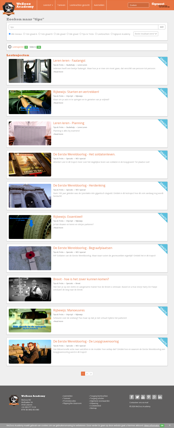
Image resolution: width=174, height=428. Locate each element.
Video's (35, 47)
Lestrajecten (20, 47)
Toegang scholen (96, 398)
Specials (69, 158)
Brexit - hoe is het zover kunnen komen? (81, 279)
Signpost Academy (120, 34)
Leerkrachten (102, 34)
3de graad (72, 34)
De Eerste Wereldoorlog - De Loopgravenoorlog (86, 341)
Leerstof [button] (46, 5)
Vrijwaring (93, 403)
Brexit (78, 283)
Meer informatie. (151, 425)
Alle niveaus (15, 34)
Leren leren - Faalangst (69, 60)
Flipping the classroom (72, 403)
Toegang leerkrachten (98, 396)
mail (146, 402)
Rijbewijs (79, 96)
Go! (162, 27)
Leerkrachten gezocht (80, 5)
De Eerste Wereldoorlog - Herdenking (79, 185)
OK (162, 425)
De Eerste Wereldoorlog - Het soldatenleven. (84, 154)
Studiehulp (70, 65)
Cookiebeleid (95, 406)
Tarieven (61, 5)
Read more (58, 72)
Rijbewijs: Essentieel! (68, 217)
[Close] (170, 425)
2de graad (59, 34)
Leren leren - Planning (68, 123)
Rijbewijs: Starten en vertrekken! (76, 92)
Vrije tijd (69, 96)
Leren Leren (82, 65)
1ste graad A (30, 34)
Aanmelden (99, 5)
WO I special (81, 158)
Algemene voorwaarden (99, 401)
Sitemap (93, 408)
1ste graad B (45, 34)
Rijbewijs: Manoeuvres (69, 310)
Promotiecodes (69, 401)
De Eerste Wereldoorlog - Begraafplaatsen (82, 248)
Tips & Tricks (87, 34)
